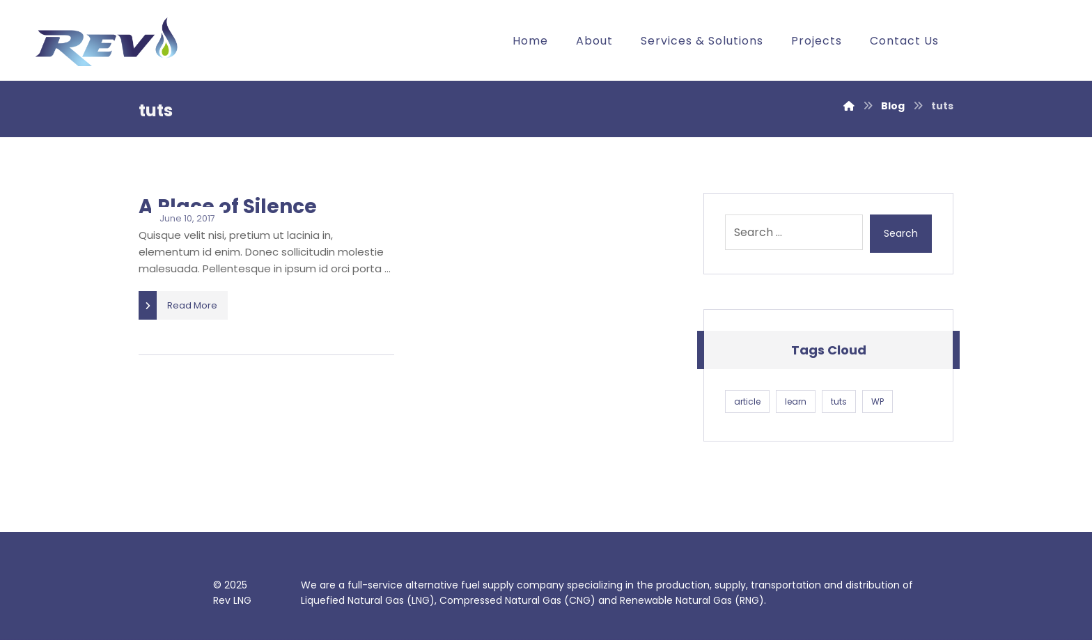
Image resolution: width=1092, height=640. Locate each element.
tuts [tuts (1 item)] (839, 401)
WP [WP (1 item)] (877, 401)
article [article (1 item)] (747, 401)
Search (901, 233)
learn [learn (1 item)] (795, 401)
